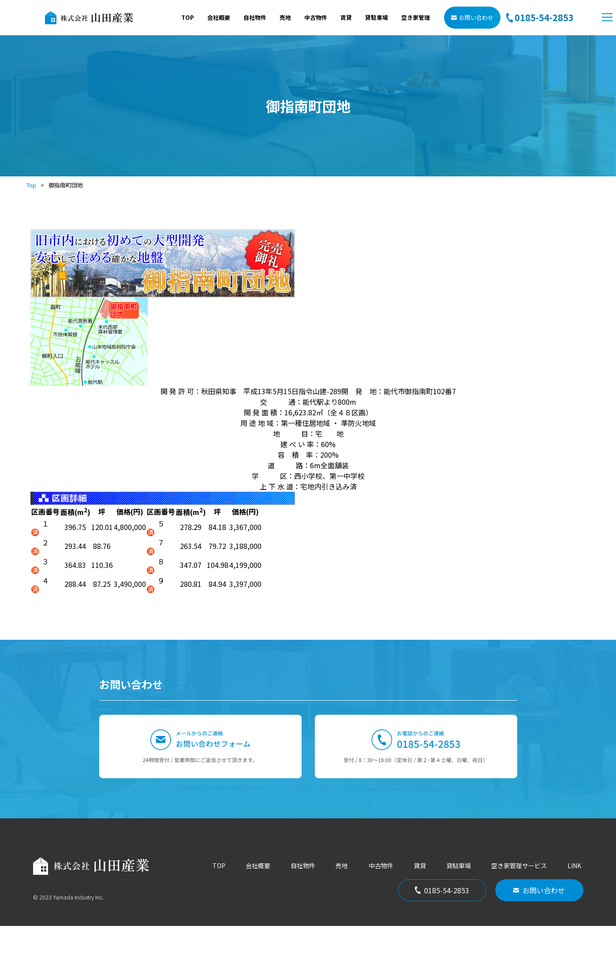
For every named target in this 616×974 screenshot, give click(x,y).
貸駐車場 (376, 17)
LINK (574, 913)
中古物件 (315, 17)
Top (31, 185)
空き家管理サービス (519, 913)
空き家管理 (415, 17)
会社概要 (218, 17)
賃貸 (346, 17)
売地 (285, 17)
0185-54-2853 (442, 938)
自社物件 (254, 17)
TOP (187, 17)
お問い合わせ (472, 17)
